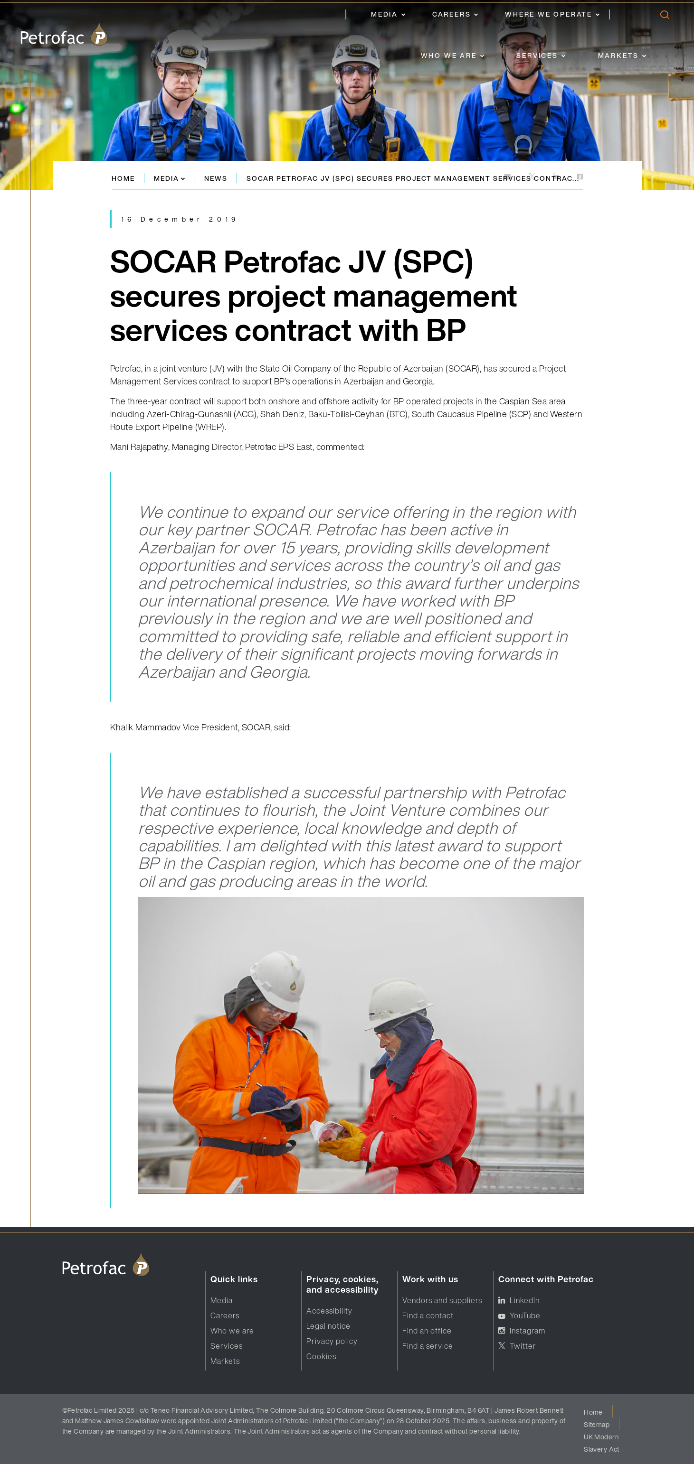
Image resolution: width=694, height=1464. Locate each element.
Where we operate (548, 14)
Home (123, 178)
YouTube (525, 1315)
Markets (618, 55)
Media (384, 14)
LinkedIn (525, 1300)
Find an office (427, 1330)
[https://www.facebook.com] (580, 177)
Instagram (527, 1330)
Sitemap (596, 1424)
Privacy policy (332, 1341)
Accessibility (329, 1310)
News (216, 178)
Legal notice (328, 1326)
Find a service (427, 1346)
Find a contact (428, 1315)
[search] (664, 17)
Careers (451, 14)
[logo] (64, 34)
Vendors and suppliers (442, 1300)
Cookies (321, 1356)
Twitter (523, 1346)
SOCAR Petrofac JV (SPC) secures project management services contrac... (413, 178)
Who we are (449, 55)
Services (537, 55)
